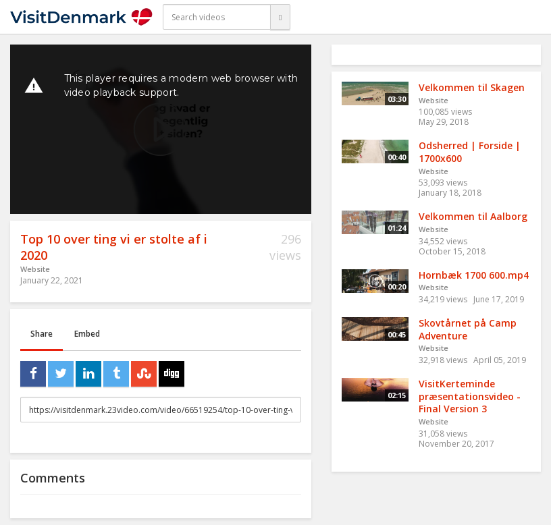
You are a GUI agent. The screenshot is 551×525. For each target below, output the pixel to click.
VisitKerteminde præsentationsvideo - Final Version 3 (470, 396)
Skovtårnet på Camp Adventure (468, 329)
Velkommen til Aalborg (473, 216)
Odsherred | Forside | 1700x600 (470, 152)
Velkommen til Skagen (472, 87)
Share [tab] (41, 333)
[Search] (280, 17)
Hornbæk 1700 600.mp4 (474, 275)
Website (35, 269)
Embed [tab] (87, 333)
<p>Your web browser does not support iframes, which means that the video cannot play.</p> (160, 129)
